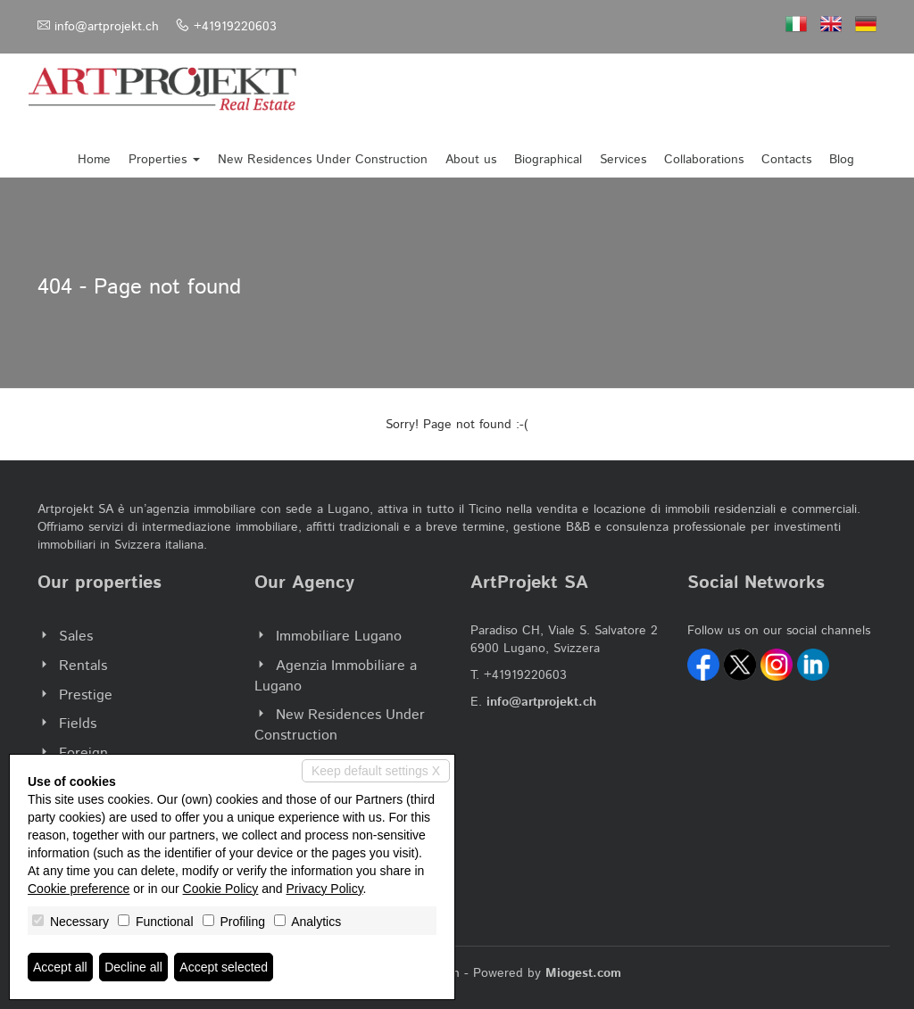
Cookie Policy (221, 888)
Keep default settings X (376, 771)
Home (94, 160)
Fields (77, 724)
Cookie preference (78, 888)
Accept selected (223, 967)
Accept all (60, 967)
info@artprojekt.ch (106, 27)
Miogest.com (583, 973)
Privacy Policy (325, 888)
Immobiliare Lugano (339, 636)
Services (623, 160)
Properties (164, 160)
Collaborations (704, 160)
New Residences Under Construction (323, 160)
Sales (76, 636)
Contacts (786, 160)
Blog (841, 160)
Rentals (83, 666)
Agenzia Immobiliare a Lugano (335, 676)
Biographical (548, 160)
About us (470, 160)
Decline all (133, 967)
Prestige (85, 695)
